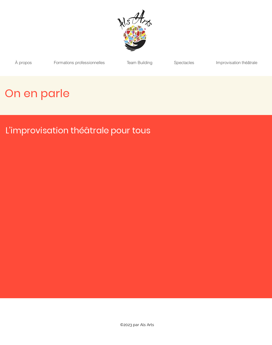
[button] (23, 63)
